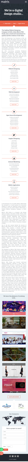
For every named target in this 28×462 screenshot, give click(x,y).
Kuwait (11, 43)
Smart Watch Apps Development (14, 191)
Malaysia (4, 43)
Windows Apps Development (14, 194)
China (24, 43)
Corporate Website (14, 70)
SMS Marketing (14, 171)
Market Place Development (14, 98)
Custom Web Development (14, 94)
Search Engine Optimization (14, 163)
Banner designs (14, 143)
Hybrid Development (14, 190)
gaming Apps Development (14, 193)
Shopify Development (14, 124)
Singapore (17, 42)
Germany (11, 45)
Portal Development (14, 97)
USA (23, 40)
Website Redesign (14, 73)
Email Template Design (14, 78)
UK (25, 40)
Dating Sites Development (14, 100)
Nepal (15, 43)
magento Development (14, 121)
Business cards (14, 142)
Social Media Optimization (14, 168)
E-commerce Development (14, 95)
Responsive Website (14, 72)
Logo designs (14, 140)
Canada (3, 42)
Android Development (14, 187)
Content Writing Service (14, 169)
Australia (19, 40)
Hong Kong (5, 45)
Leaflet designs (14, 146)
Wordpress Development (14, 117)
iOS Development (14, 188)
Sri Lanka (20, 43)
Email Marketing (14, 166)
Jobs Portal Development (14, 101)
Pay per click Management (14, 165)
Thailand (24, 42)
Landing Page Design (14, 75)
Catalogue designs (14, 147)
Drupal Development (14, 120)
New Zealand (10, 42)
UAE (8, 43)
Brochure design (14, 145)
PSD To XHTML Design (14, 76)
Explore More (14, 81)
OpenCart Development (14, 123)
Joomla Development (14, 118)
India (25, 39)
